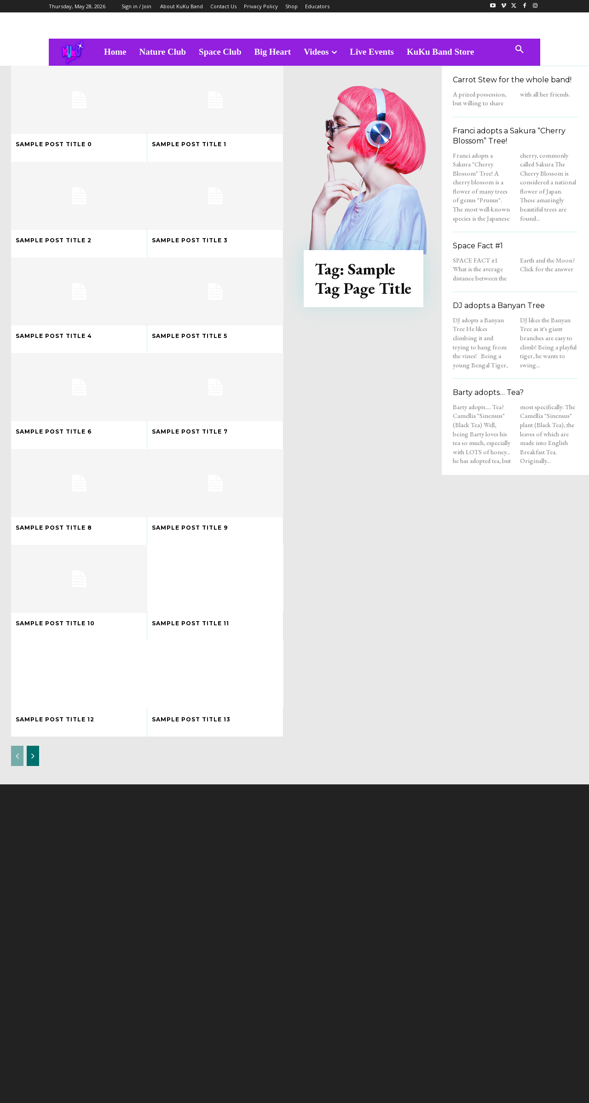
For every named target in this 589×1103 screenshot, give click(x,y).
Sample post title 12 (55, 719)
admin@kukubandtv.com (312, 1015)
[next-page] (33, 756)
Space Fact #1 (478, 245)
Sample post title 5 (189, 335)
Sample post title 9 (190, 527)
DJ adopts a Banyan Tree (499, 305)
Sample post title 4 (54, 335)
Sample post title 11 (190, 623)
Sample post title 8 (54, 527)
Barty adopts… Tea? (488, 392)
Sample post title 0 (54, 144)
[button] (519, 50)
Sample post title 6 (54, 431)
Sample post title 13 (191, 719)
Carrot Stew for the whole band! (512, 79)
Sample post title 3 (190, 240)
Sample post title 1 (189, 144)
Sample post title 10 (55, 623)
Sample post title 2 (54, 240)
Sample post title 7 (190, 431)
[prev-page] (17, 756)
